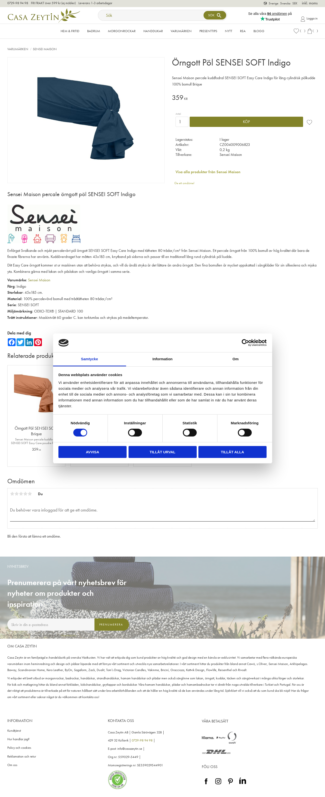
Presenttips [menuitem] (208, 31)
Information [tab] (162, 359)
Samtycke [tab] (89, 359)
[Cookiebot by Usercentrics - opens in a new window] (245, 342)
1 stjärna (12, 494)
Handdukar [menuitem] (153, 31)
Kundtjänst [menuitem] (14, 731)
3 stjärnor (21, 494)
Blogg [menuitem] (258, 31)
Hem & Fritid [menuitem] (70, 31)
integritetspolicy (68, 635)
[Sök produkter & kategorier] (151, 15)
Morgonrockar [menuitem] (122, 31)
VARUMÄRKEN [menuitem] (181, 31)
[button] (299, 31)
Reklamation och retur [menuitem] (21, 756)
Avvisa (92, 452)
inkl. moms (310, 3)
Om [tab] (235, 359)
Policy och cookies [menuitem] (19, 748)
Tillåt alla (232, 452)
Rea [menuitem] (243, 31)
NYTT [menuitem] (228, 31)
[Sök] (215, 15)
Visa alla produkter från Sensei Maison (208, 171)
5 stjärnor (30, 494)
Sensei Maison (39, 280)
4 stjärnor (25, 494)
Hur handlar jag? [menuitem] (18, 739)
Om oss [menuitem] (12, 765)
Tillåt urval (162, 452)
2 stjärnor (16, 494)
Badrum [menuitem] (93, 31)
